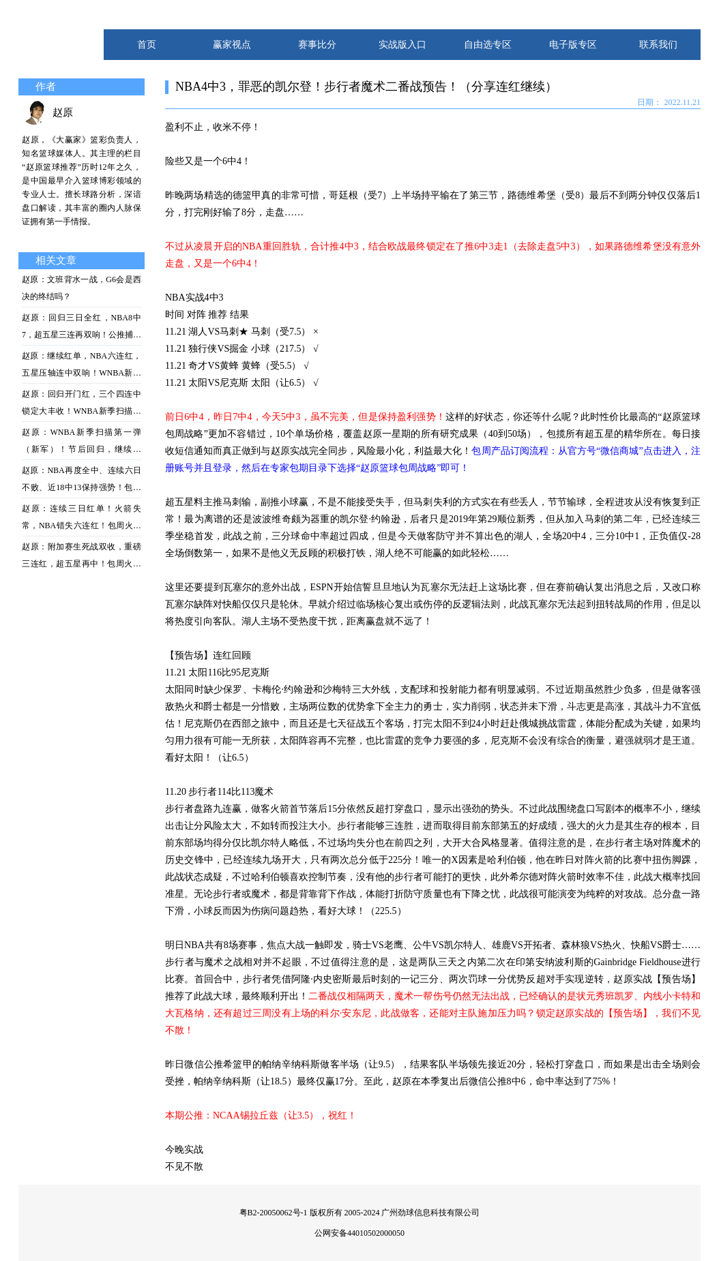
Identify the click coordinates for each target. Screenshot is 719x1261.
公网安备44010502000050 (359, 1233)
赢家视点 (232, 45)
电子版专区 (573, 45)
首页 (146, 45)
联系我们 (658, 45)
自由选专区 (488, 45)
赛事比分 (317, 45)
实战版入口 (402, 45)
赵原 (63, 112)
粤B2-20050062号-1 (273, 1212)
